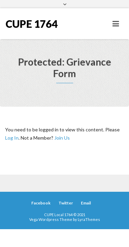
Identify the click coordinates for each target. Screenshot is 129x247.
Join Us (62, 138)
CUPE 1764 (31, 23)
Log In (12, 138)
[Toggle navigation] (115, 23)
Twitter (65, 202)
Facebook (41, 202)
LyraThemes (89, 219)
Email (86, 202)
